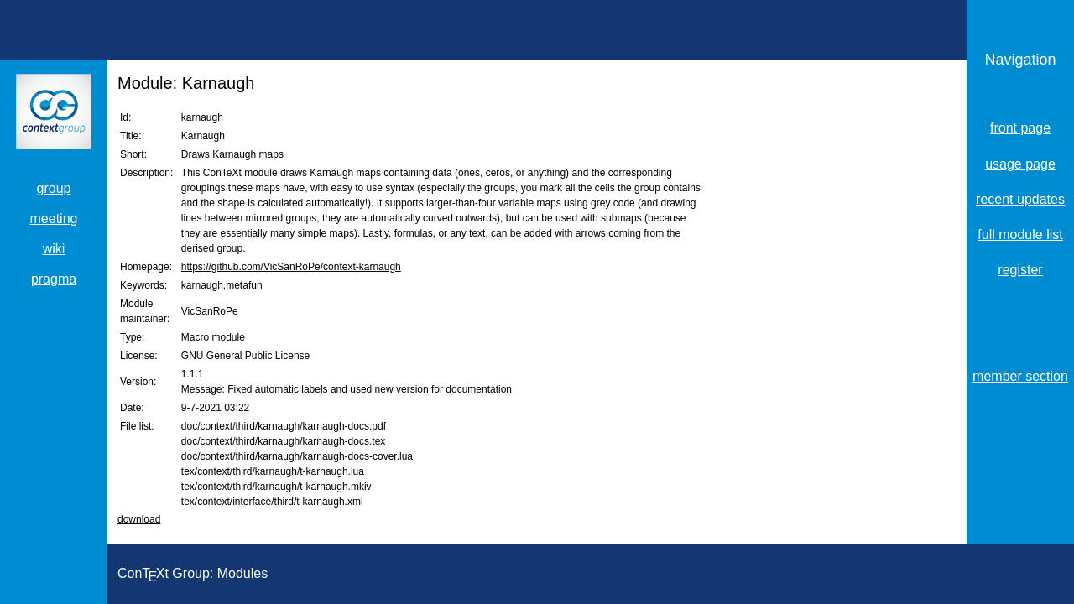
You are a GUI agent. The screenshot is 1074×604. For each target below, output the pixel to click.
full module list (1020, 234)
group (54, 188)
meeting (54, 218)
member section (1020, 376)
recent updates (1020, 199)
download (138, 519)
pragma (53, 279)
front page (1020, 128)
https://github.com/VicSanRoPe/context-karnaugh (291, 267)
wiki (54, 249)
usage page (1020, 164)
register (1020, 270)
